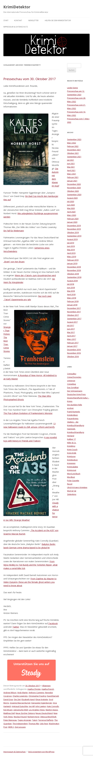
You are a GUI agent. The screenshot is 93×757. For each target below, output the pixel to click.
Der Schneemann (74, 391)
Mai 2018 (71, 291)
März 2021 (71, 174)
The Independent (20, 723)
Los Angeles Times (37, 709)
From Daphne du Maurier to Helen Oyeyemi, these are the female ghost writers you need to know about (30, 582)
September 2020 (74, 194)
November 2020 (74, 187)
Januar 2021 (72, 180)
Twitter (15, 626)
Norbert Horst (33, 716)
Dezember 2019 (74, 225)
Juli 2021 (70, 160)
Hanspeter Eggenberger (41, 703)
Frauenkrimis (72, 418)
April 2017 (71, 335)
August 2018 (72, 280)
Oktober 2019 (73, 232)
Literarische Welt (20, 709)
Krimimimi (71, 463)
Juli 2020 (70, 201)
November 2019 (74, 229)
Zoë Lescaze (20, 727)
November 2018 (74, 270)
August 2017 (72, 322)
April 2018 (71, 294)
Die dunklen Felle (74, 404)
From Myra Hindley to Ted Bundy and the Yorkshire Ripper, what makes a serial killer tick (30, 565)
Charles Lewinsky (20, 696)
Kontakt (18, 20)
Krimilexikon (72, 460)
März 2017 (71, 339)
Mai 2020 (71, 208)
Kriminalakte (72, 466)
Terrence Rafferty (46, 720)
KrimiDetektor (16, 6)
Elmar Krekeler (41, 699)
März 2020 (71, 215)
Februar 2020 (72, 218)
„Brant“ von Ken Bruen (13, 261)
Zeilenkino (71, 494)
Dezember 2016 (74, 349)
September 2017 (74, 318)
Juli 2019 (70, 242)
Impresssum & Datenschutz (15, 27)
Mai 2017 (71, 332)
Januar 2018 (72, 304)
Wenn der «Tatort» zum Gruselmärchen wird (35, 275)
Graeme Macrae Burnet (20, 703)
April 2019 (71, 253)
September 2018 (74, 277)
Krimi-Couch (72, 449)
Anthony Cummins (36, 692)
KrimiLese (71, 456)
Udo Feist (44, 723)
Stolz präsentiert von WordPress (41, 752)
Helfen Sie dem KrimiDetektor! (58, 20)
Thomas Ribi (33, 723)
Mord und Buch (73, 473)
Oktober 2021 (73, 153)
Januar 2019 (72, 263)
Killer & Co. (71, 442)
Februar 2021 (72, 177)
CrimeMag (71, 384)
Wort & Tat (71, 491)
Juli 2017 (70, 325)
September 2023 (74, 139)
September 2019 (74, 236)
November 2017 (74, 311)
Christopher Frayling (37, 696)
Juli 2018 (70, 284)
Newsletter (33, 20)
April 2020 (71, 211)
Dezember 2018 (74, 267)
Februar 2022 (72, 146)
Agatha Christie (34, 689)
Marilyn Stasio (52, 709)
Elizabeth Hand (28, 699)
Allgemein (46, 685)
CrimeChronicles (74, 377)
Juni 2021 (71, 163)
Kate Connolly (53, 706)
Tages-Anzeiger (24, 720)
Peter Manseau (10, 720)
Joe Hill (32, 706)
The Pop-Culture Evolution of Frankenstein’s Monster (28, 413)
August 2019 (72, 239)
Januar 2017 (72, 346)
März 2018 (71, 298)
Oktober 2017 (73, 315)
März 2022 (71, 143)
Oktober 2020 (73, 191)
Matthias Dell (9, 713)
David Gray (8, 699)
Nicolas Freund (20, 716)
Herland (70, 435)
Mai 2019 (71, 249)
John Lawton (40, 706)
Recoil (69, 484)
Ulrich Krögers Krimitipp (77, 487)
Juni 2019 (71, 246)
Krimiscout (71, 470)
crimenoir (71, 380)
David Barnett (53, 696)
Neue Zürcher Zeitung (25, 713)
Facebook (53, 623)
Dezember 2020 (74, 184)
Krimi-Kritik (71, 453)
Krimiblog (71, 446)
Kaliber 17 (71, 439)
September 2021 (74, 156)
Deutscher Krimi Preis (76, 394)
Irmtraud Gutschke (20, 706)
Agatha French (47, 689)
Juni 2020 (71, 205)
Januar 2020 (72, 222)
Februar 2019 (72, 260)
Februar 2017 (72, 342)
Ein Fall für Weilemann (13, 230)
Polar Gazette (73, 480)
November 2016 (74, 353)
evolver (70, 408)
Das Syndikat (73, 387)
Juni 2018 (71, 287)
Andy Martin (22, 692)
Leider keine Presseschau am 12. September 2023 (76, 91)
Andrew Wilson (9, 692)
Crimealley (71, 373)
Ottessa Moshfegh (48, 716)
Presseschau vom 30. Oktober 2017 (29, 79)
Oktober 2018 (73, 273)
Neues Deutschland (44, 713)
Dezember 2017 (74, 308)
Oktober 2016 (73, 356)
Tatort (34, 720)
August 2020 (72, 198)
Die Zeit (17, 699)
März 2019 (71, 256)
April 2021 (71, 170)
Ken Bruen (8, 709)
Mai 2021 (71, 167)
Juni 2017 (71, 329)
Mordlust (71, 477)
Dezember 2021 (74, 149)
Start (5, 20)
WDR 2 (11, 727)
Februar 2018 (72, 301)
